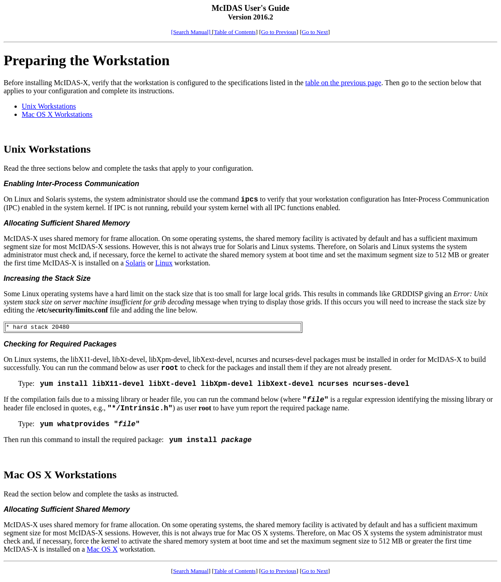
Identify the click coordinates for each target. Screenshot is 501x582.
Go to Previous (278, 32)
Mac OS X (102, 550)
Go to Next (315, 32)
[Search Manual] (191, 32)
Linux (163, 263)
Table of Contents (235, 32)
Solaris (135, 263)
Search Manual (190, 572)
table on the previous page (343, 83)
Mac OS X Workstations (57, 114)
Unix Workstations (49, 106)
